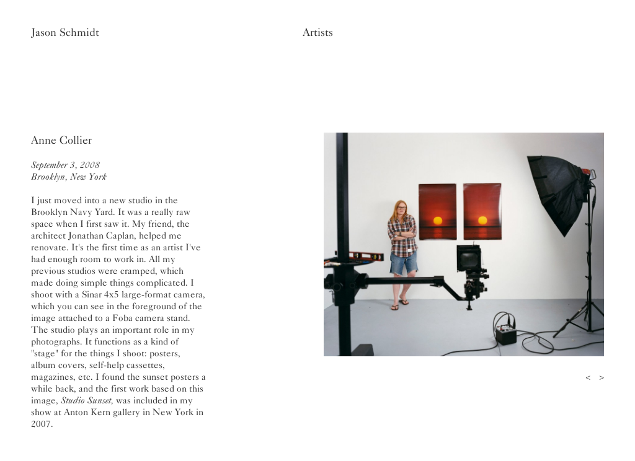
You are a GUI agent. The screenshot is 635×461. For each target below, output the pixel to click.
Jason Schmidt (65, 32)
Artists (318, 32)
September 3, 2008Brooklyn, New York (69, 170)
